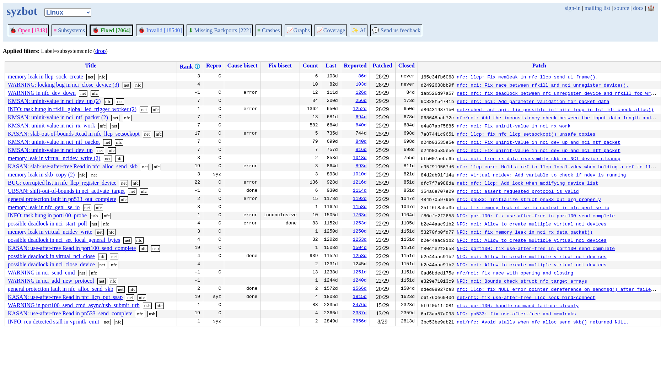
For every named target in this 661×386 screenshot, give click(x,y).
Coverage (330, 30)
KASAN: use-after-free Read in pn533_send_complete (70, 313)
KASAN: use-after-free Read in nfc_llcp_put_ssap (65, 297)
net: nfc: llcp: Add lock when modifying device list (527, 183)
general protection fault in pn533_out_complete (62, 199)
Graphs (298, 30)
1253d (360, 224)
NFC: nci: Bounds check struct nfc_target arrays (522, 281)
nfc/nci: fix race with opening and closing (515, 273)
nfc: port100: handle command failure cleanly (518, 305)
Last (331, 65)
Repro (213, 65)
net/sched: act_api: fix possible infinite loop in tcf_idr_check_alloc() (555, 109)
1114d (360, 191)
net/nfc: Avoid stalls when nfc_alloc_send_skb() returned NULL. (543, 322)
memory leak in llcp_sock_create (45, 77)
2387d (360, 313)
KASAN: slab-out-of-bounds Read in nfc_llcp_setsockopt (74, 134)
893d (360, 166)
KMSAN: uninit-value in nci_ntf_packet (54, 142)
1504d (360, 248)
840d (360, 126)
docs (638, 8)
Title (90, 65)
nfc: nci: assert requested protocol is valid (518, 191)
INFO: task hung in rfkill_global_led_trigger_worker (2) (72, 109)
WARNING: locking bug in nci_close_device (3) (63, 85)
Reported (355, 65)
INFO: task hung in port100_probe (47, 215)
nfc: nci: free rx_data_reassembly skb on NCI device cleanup (538, 158)
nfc (102, 77)
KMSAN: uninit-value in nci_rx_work (51, 126)
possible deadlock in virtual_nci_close (51, 256)
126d (360, 93)
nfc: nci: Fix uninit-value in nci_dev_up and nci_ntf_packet (538, 142)
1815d (360, 297)
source (621, 8)
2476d (360, 305)
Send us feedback (396, 30)
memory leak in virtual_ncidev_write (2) (54, 158)
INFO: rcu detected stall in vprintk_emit (53, 322)
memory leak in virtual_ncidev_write (50, 232)
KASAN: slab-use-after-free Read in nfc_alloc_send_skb (73, 166)
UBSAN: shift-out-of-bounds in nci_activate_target (66, 191)
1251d (360, 273)
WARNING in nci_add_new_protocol (51, 281)
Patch (539, 65)
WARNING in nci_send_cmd (41, 273)
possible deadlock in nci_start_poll (47, 224)
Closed (406, 65)
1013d (360, 158)
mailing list (597, 8)
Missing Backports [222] (219, 30)
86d (362, 77)
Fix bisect (279, 65)
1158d (360, 207)
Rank (186, 67)
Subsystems (69, 30)
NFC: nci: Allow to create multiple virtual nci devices (531, 224)
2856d (360, 322)
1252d (360, 109)
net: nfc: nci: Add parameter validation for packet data (533, 101)
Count (310, 65)
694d (360, 117)
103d (360, 85)
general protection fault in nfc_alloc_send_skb (60, 289)
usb (94, 215)
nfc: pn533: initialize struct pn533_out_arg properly (529, 199)
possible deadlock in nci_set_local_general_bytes (64, 240)
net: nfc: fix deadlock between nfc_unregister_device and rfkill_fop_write (558, 93)
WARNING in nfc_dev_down (42, 93)
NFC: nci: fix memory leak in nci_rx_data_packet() (524, 232)
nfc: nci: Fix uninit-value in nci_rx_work (513, 126)
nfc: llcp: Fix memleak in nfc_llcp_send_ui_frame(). (527, 77)
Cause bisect (242, 65)
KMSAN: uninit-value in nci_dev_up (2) (54, 101)
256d (360, 101)
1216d (360, 183)
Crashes (268, 30)
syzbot (21, 11)
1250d (360, 232)
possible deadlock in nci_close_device (51, 264)
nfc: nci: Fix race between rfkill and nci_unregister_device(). (543, 85)
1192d (360, 199)
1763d (360, 215)
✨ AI (358, 30)
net (90, 77)
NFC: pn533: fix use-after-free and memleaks (516, 313)
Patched (382, 65)
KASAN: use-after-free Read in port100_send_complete (72, 248)
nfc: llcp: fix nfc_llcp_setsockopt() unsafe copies (526, 134)
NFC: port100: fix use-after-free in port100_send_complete (536, 215)
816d (360, 150)
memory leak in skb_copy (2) (41, 175)
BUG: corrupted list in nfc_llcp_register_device (62, 183)
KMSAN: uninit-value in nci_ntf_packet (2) (58, 117)
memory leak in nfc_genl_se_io (44, 207)
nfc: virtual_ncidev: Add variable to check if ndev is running (541, 175)
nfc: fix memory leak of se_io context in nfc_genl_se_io (533, 207)
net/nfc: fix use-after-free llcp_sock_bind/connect (526, 297)
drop (100, 51)
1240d (360, 281)
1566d (360, 289)
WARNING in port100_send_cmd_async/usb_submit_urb (74, 305)
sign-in (572, 8)
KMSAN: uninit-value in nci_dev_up (50, 150)
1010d (360, 175)
